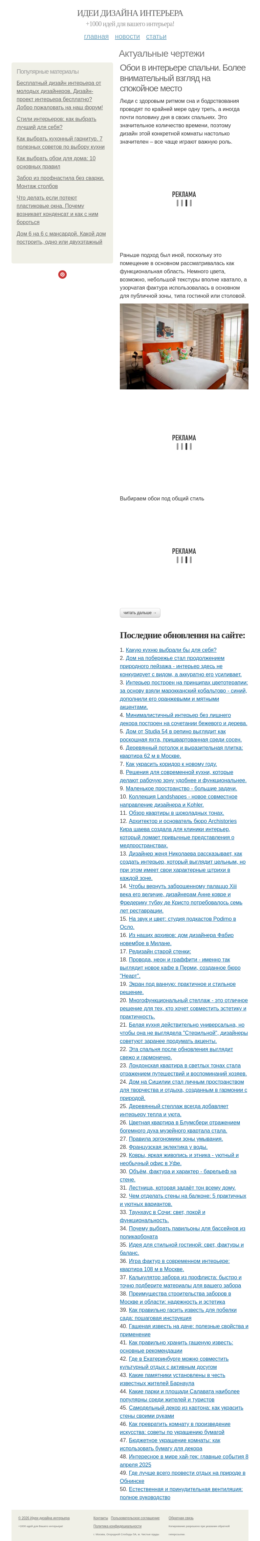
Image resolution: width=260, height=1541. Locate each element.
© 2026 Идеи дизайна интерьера (44, 1518)
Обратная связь (181, 1518)
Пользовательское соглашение (135, 1518)
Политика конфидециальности (117, 1526)
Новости (127, 36)
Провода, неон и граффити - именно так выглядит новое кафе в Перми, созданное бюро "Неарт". (180, 968)
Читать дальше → (140, 612)
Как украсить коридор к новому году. (171, 764)
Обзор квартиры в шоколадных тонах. (176, 813)
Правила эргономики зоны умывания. (176, 1139)
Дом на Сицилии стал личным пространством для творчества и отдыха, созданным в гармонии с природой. (183, 1090)
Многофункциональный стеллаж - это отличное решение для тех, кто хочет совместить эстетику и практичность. (184, 1008)
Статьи (156, 36)
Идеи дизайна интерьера (130, 13)
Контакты (100, 1518)
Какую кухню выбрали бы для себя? (171, 650)
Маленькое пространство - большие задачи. (181, 788)
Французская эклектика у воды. (168, 1147)
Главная (96, 36)
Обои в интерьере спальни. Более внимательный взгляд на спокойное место (182, 77)
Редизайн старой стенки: (160, 951)
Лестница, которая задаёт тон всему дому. (182, 1188)
